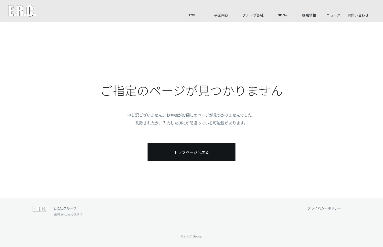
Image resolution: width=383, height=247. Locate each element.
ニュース (333, 15)
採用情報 (309, 15)
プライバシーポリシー (324, 208)
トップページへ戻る (191, 152)
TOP (192, 15)
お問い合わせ (358, 15)
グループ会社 (253, 15)
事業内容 (221, 15)
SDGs (282, 15)
